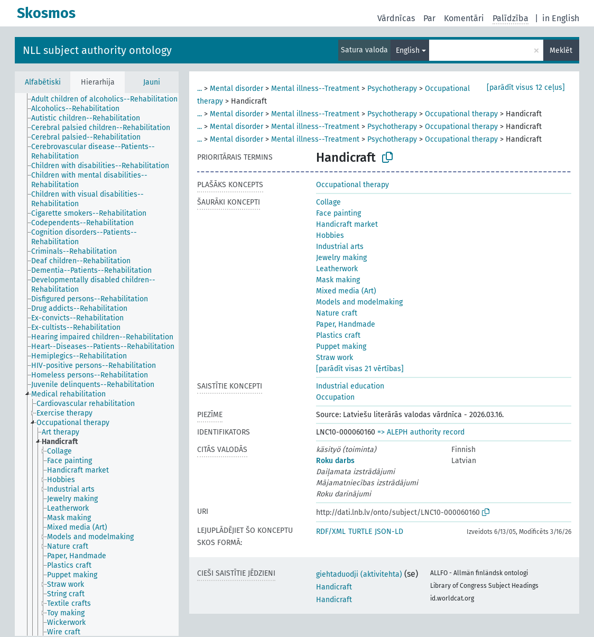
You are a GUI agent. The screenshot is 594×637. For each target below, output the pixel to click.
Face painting (338, 213)
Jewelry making (341, 257)
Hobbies (330, 235)
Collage (328, 202)
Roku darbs (335, 460)
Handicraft (334, 587)
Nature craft (336, 313)
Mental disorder (236, 88)
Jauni (151, 82)
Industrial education (350, 386)
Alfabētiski (43, 82)
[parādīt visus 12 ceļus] (526, 87)
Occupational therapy (461, 113)
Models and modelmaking (359, 302)
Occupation (335, 397)
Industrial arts (340, 246)
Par (429, 18)
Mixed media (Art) (346, 291)
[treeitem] (109, 99)
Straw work (334, 357)
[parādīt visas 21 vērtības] (360, 368)
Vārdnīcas (396, 18)
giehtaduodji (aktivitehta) (359, 574)
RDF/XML (331, 531)
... (199, 88)
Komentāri (464, 18)
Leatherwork (337, 268)
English (408, 50)
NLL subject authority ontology (97, 50)
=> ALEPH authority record (421, 432)
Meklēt (561, 50)
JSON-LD (389, 531)
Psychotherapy (392, 88)
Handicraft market (347, 224)
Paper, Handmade (345, 324)
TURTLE (360, 531)
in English (560, 18)
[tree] (97, 364)
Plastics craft (338, 335)
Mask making (338, 279)
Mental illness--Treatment (315, 88)
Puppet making (341, 346)
